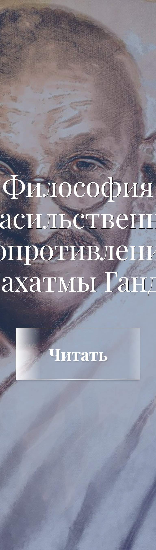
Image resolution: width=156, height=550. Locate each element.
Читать (78, 354)
